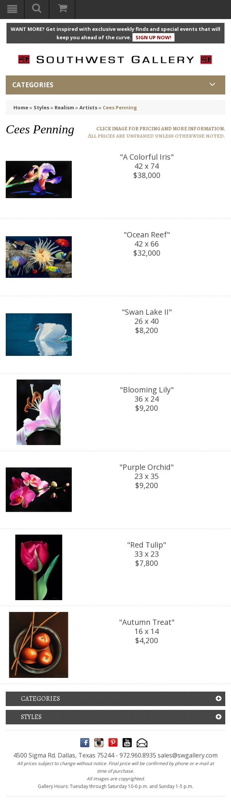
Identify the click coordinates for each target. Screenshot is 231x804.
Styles (41, 107)
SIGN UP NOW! (153, 37)
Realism (64, 107)
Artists (88, 107)
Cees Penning (120, 107)
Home (20, 107)
